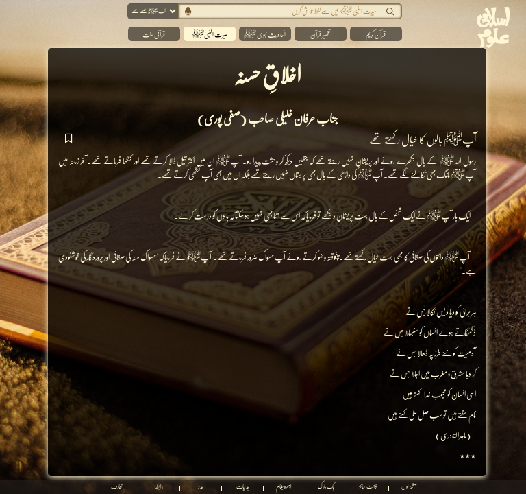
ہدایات (242, 486)
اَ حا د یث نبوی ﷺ (265, 35)
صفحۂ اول (409, 486)
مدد (200, 486)
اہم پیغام (284, 486)
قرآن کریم (376, 35)
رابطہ (159, 486)
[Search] (281, 11)
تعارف (117, 486)
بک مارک (326, 486)
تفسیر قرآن (320, 35)
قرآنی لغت (153, 35)
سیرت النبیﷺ (209, 35)
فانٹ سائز (368, 486)
